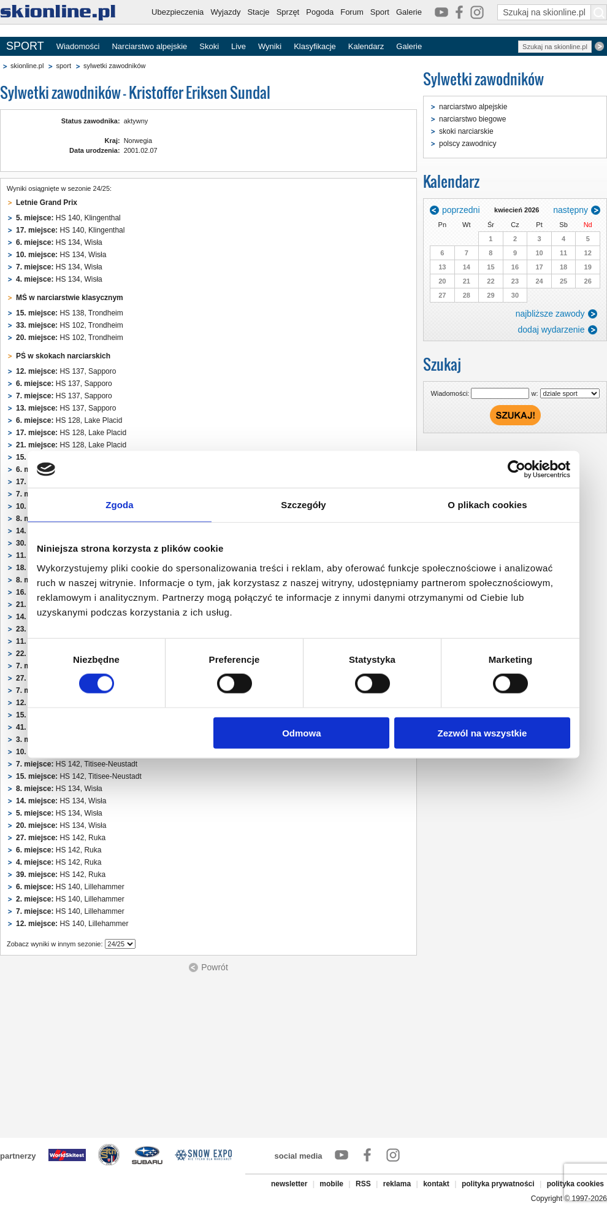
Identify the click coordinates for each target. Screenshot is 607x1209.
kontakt (436, 1184)
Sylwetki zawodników (483, 79)
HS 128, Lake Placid (69, 420)
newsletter (289, 1184)
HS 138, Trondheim (69, 313)
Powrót (214, 967)
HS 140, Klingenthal (68, 218)
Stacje (258, 12)
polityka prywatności (498, 1184)
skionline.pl (27, 65)
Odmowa (301, 732)
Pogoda (320, 12)
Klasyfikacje (315, 46)
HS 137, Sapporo (66, 371)
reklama (397, 1184)
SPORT (25, 46)
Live (238, 46)
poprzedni (461, 210)
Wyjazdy (225, 12)
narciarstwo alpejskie (473, 106)
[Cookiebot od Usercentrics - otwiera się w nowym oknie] (516, 469)
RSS (363, 1184)
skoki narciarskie (466, 131)
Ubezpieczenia (177, 12)
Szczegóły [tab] (303, 505)
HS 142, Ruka (60, 837)
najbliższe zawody (550, 314)
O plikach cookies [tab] (487, 505)
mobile (331, 1184)
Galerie (409, 12)
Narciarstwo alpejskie (149, 46)
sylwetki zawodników (114, 65)
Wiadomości (78, 46)
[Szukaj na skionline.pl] (599, 12)
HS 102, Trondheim (69, 325)
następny (570, 210)
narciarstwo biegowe (472, 119)
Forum (352, 12)
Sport (379, 12)
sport (63, 65)
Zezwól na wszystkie (482, 732)
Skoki (209, 46)
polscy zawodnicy (467, 143)
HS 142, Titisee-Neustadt (76, 764)
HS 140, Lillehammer (70, 887)
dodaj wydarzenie (551, 329)
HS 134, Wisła (59, 242)
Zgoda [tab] (119, 505)
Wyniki (269, 46)
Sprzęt (288, 12)
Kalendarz (366, 46)
